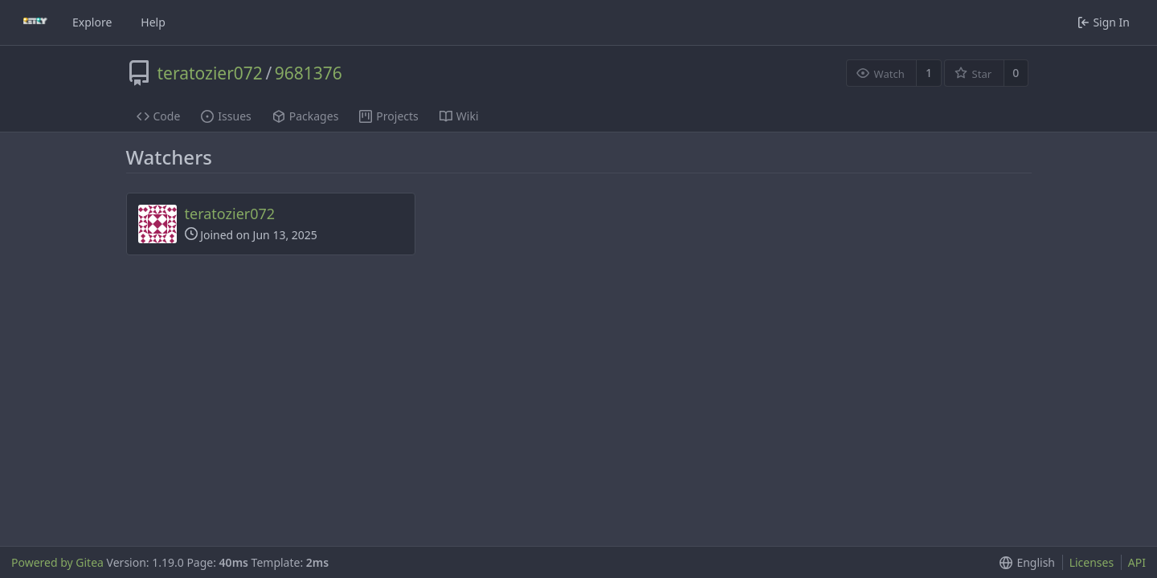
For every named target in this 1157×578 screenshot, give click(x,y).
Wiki (459, 116)
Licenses (1091, 562)
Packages (305, 116)
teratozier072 (210, 73)
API (1137, 562)
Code (159, 116)
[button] (1024, 562)
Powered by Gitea (57, 562)
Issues (226, 116)
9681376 (308, 73)
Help (153, 22)
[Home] (35, 22)
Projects (388, 116)
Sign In (1103, 22)
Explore (92, 22)
